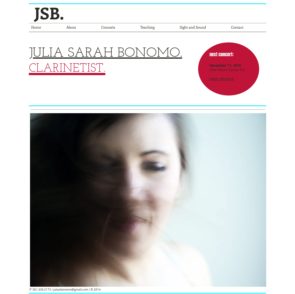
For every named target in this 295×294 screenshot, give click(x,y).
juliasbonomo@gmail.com (70, 289)
